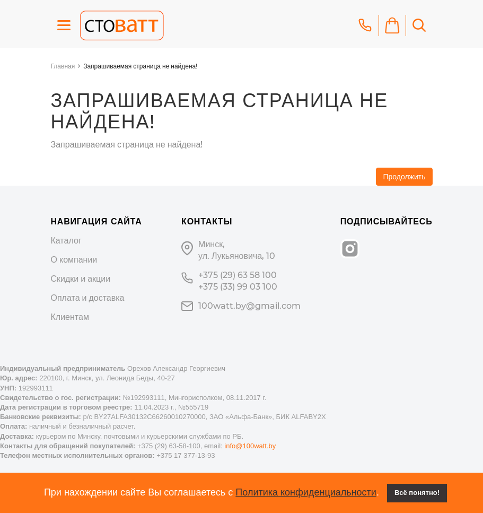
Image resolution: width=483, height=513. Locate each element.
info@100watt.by (250, 446)
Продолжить (404, 176)
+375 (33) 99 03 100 (237, 287)
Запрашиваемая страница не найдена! (140, 66)
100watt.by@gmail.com (249, 306)
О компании (74, 260)
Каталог (66, 241)
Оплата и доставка (88, 298)
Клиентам (70, 317)
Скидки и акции (81, 279)
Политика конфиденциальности (305, 492)
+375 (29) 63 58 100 (237, 275)
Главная (63, 66)
